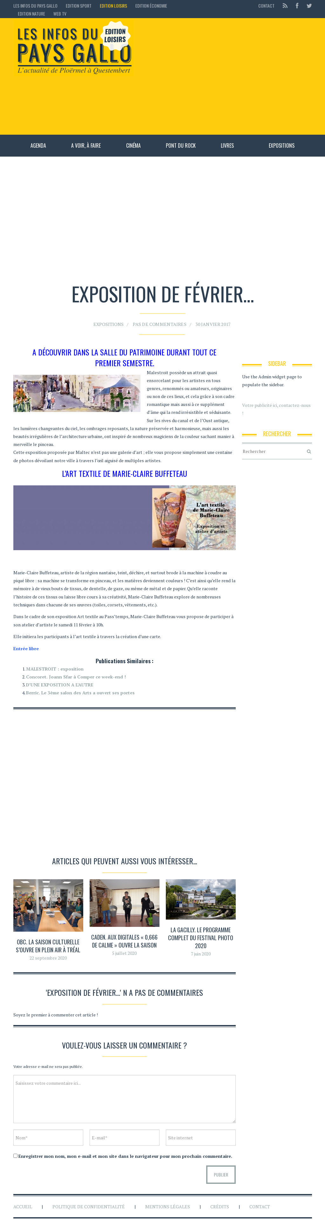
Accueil (22, 1207)
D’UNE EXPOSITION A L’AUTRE (59, 685)
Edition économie (151, 5)
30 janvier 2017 (202, 320)
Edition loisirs (113, 5)
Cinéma (133, 145)
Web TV (59, 13)
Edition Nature (31, 13)
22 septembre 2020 (48, 958)
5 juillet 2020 (124, 953)
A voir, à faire (86, 145)
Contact (266, 5)
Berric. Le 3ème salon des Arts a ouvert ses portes (80, 693)
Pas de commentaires (160, 320)
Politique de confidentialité (88, 1207)
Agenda (38, 145)
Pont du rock (181, 145)
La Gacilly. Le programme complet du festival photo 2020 (200, 938)
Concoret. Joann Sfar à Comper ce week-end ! (76, 677)
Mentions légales (167, 1207)
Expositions (282, 145)
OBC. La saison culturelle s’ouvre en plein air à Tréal (48, 946)
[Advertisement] (226, 76)
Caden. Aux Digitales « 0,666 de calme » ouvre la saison (124, 941)
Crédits (219, 1207)
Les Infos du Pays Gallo (35, 5)
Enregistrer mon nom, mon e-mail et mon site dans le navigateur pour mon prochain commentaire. (125, 1156)
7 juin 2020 (201, 954)
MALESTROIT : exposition (55, 669)
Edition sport (78, 5)
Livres (227, 145)
